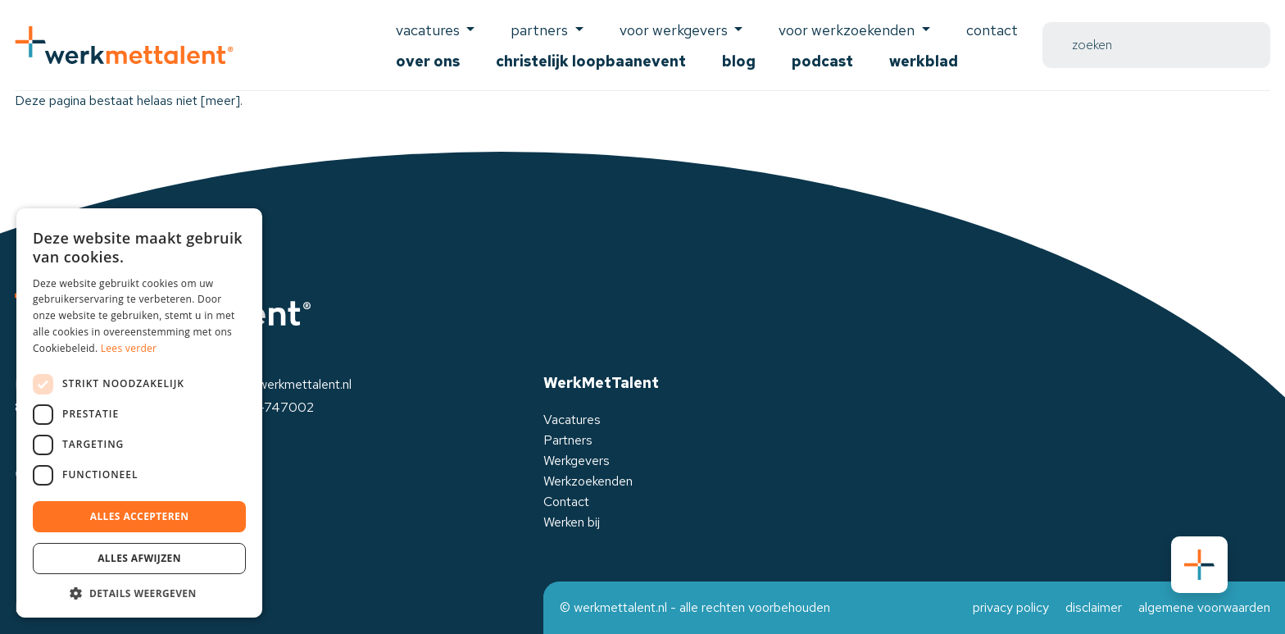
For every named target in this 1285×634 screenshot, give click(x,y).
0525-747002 (270, 407)
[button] (139, 593)
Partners (568, 440)
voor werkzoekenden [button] (848, 30)
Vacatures (572, 419)
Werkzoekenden (588, 481)
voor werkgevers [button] (675, 30)
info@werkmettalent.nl (289, 384)
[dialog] (139, 413)
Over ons (428, 61)
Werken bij (571, 522)
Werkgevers (576, 460)
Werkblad (923, 61)
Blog (739, 61)
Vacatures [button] (429, 30)
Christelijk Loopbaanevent (591, 61)
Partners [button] (541, 30)
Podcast (822, 61)
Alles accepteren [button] (139, 516)
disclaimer (1093, 607)
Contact (992, 30)
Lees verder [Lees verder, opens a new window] (129, 348)
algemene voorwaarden (1204, 607)
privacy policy (1011, 607)
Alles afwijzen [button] (139, 558)
